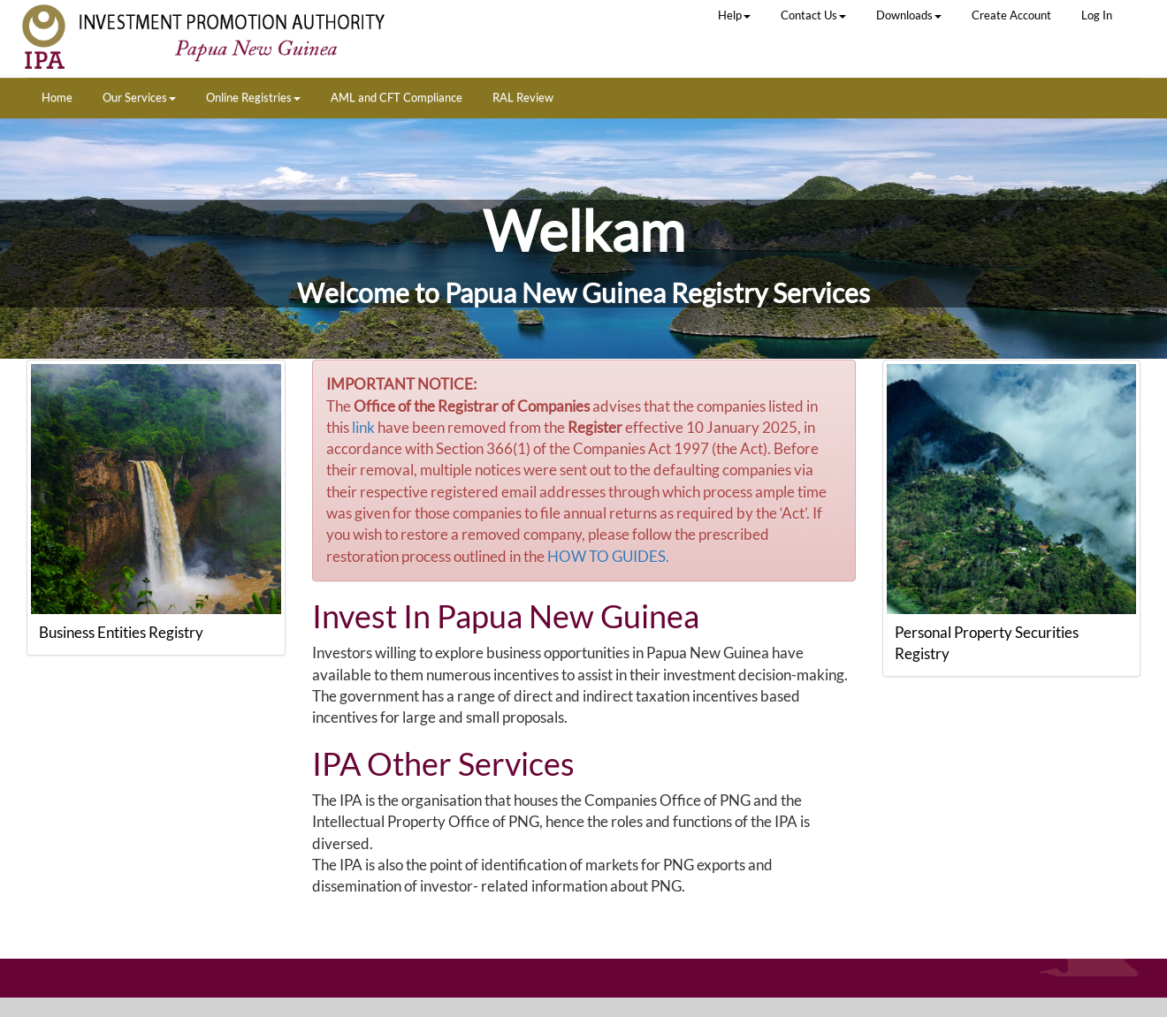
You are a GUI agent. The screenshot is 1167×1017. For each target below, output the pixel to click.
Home (57, 97)
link (363, 427)
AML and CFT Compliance (396, 97)
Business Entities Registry (121, 632)
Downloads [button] (909, 15)
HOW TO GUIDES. (608, 556)
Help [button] (734, 15)
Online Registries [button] (253, 97)
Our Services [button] (139, 97)
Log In (1096, 15)
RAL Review (522, 97)
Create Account (1011, 15)
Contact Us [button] (813, 15)
